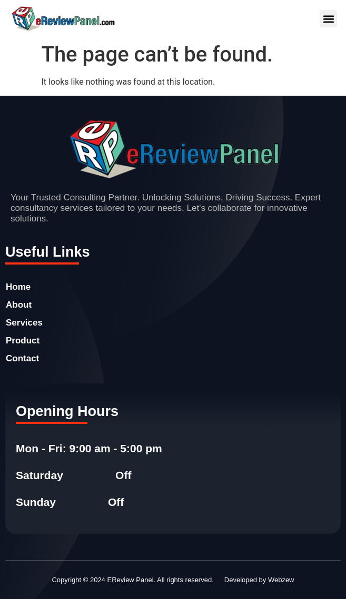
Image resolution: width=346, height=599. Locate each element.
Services (24, 323)
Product (22, 341)
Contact (22, 358)
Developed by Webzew (259, 580)
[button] (328, 18)
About (19, 305)
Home (18, 287)
